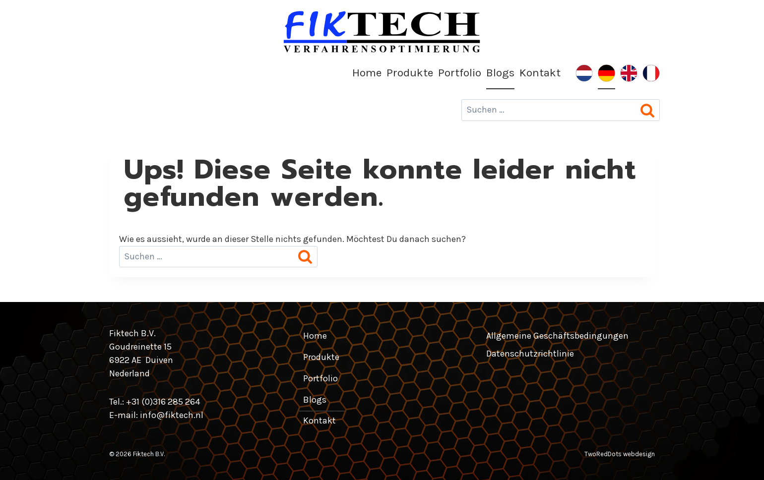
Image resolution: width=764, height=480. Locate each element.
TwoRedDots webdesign (619, 454)
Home (367, 72)
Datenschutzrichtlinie (530, 353)
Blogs (500, 72)
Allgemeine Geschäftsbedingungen (557, 335)
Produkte (409, 72)
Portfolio (459, 72)
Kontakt (540, 72)
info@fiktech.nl (171, 415)
